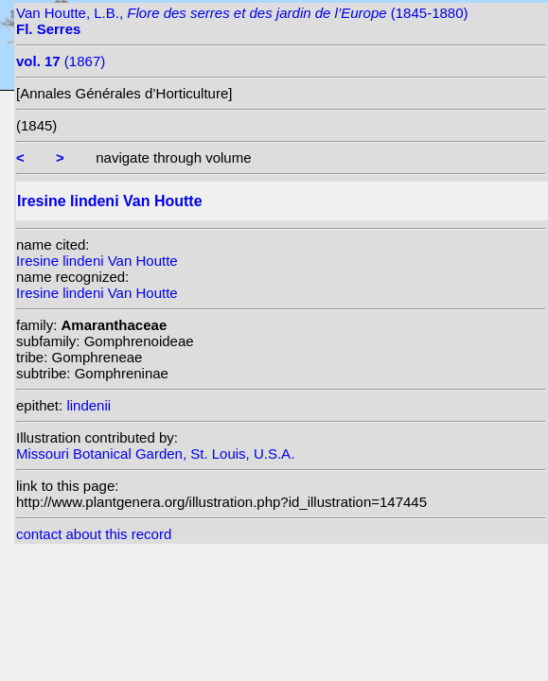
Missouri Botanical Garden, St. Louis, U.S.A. (155, 453)
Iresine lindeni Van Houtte (97, 261)
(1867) (60, 61)
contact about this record (93, 534)
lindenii (88, 405)
